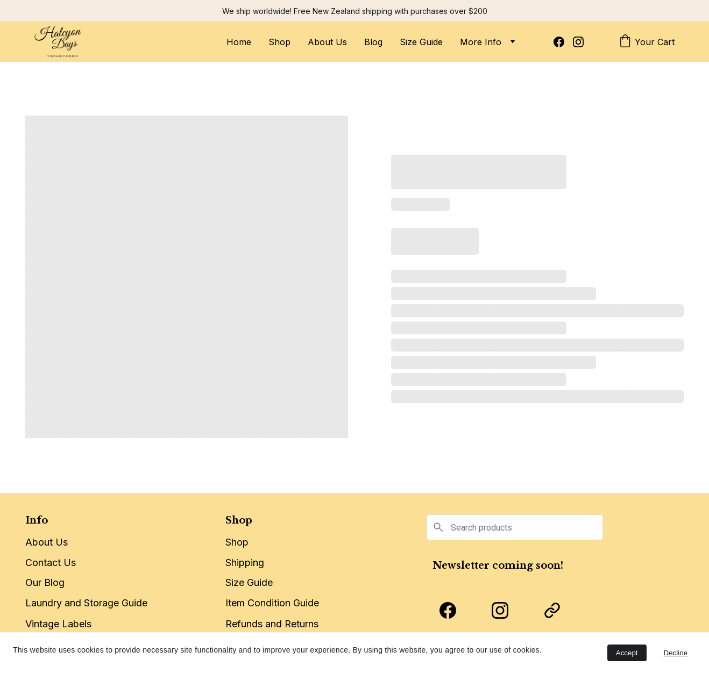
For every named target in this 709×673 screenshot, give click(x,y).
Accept (627, 653)
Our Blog (45, 582)
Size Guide (421, 42)
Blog (373, 42)
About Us (327, 42)
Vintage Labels (58, 625)
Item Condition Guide (272, 604)
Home (238, 42)
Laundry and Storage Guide (86, 602)
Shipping (244, 563)
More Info (480, 42)
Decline (675, 653)
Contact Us (50, 562)
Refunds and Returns (271, 625)
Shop (279, 42)
